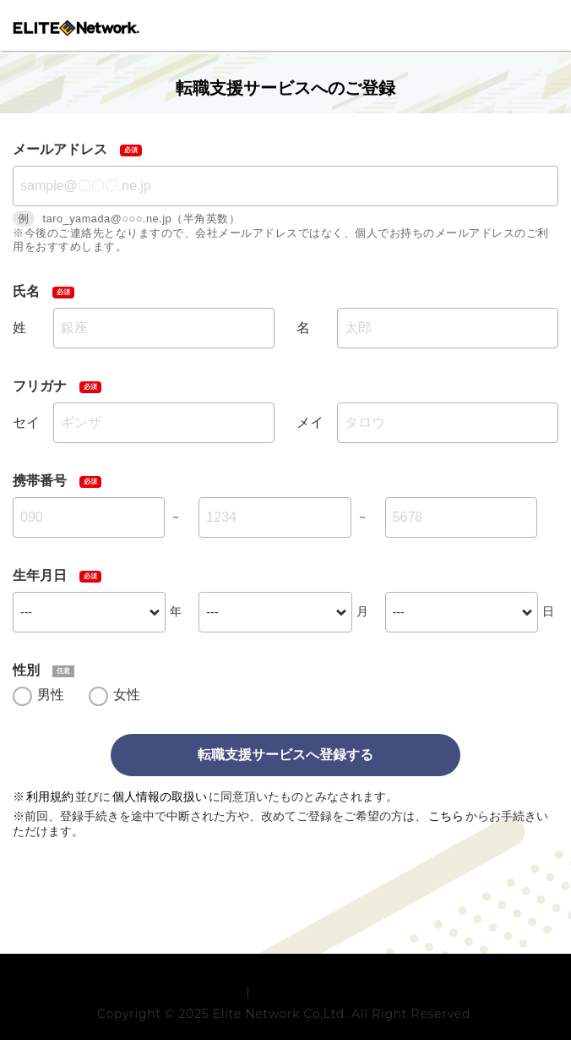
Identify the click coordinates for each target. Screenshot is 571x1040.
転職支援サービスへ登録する (285, 754)
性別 (26, 670)
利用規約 (49, 796)
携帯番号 (40, 480)
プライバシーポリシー (316, 1016)
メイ (310, 422)
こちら (446, 816)
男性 (50, 694)
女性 (126, 694)
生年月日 (40, 575)
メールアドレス (60, 149)
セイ (26, 422)
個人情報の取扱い (159, 796)
